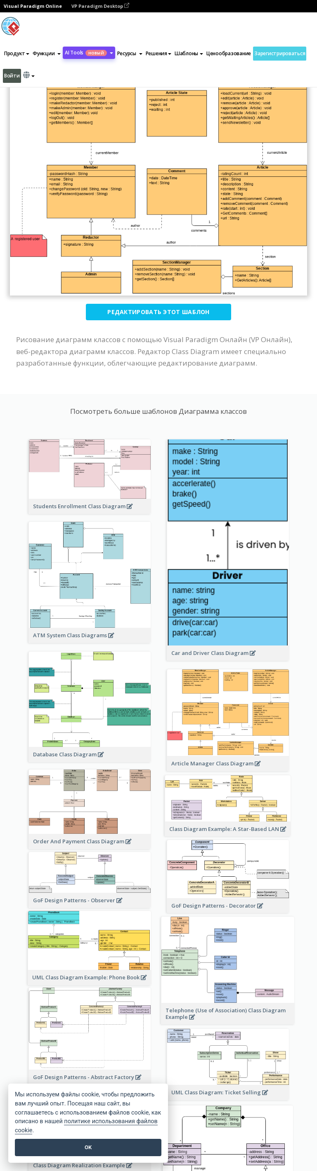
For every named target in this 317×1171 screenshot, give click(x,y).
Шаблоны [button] (189, 53)
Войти (12, 75)
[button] (46, 54)
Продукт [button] (16, 53)
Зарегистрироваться (279, 53)
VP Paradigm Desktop (100, 6)
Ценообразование (228, 53)
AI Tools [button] (89, 52)
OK (88, 1147)
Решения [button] (158, 53)
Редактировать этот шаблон (158, 312)
